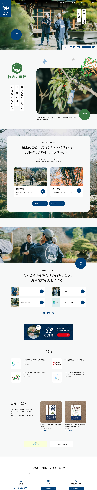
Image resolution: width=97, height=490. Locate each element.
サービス (73, 2)
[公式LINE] (93, 47)
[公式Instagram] (48, 312)
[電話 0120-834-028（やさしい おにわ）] (72, 46)
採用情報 (92, 2)
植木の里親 (63, 2)
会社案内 (82, 2)
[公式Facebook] (43, 312)
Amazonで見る (43, 430)
